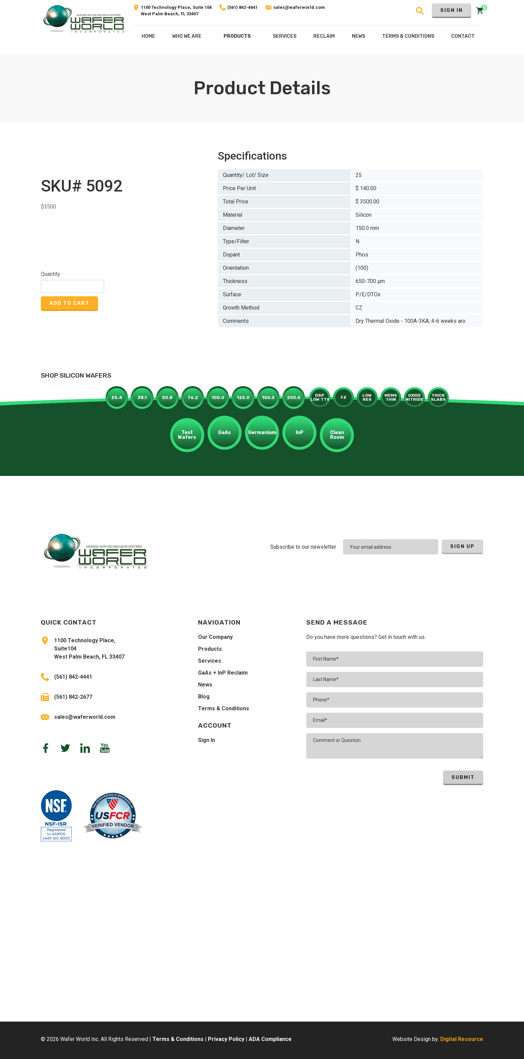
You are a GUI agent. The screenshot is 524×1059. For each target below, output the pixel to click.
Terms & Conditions (223, 708)
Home (148, 36)
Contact (463, 36)
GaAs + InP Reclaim (223, 672)
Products (237, 36)
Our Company (215, 637)
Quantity (50, 274)
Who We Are (186, 36)
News (205, 684)
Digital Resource (461, 1039)
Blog (204, 696)
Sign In (451, 10)
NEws (358, 36)
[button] (237, 38)
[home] (84, 27)
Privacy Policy (226, 1039)
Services (209, 661)
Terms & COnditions (408, 36)
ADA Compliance (270, 1039)
